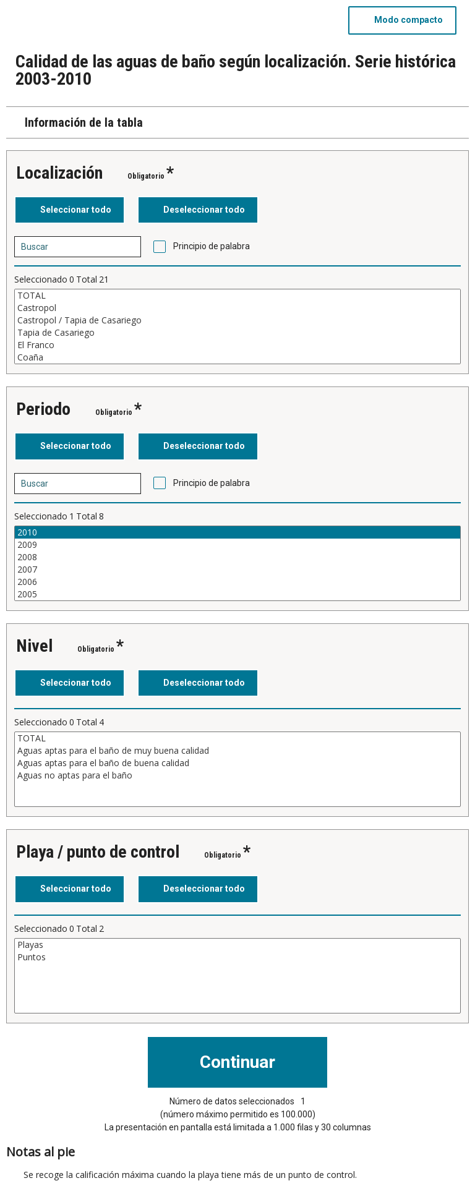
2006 (237, 582)
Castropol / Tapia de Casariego (237, 320)
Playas (237, 945)
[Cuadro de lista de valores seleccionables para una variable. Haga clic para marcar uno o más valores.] (237, 326)
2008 (237, 557)
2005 (237, 594)
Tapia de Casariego (237, 332)
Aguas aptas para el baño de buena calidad (237, 763)
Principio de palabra (211, 246)
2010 (237, 532)
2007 (237, 569)
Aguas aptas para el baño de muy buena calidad (237, 750)
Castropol (237, 308)
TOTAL (237, 295)
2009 (237, 545)
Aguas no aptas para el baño (237, 775)
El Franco (237, 345)
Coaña (237, 357)
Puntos (237, 957)
